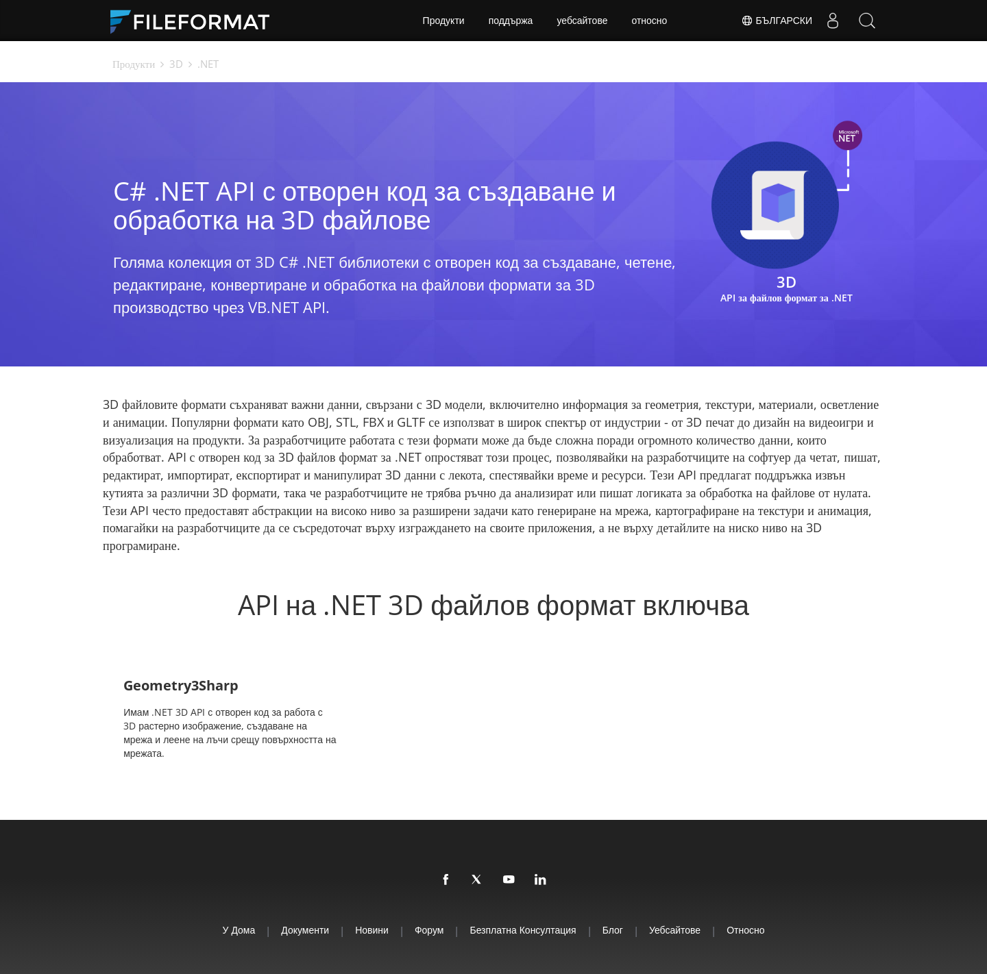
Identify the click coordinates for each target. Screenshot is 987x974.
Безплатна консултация (523, 929)
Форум (429, 929)
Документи (305, 929)
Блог (612, 929)
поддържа (511, 20)
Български (776, 20)
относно (649, 20)
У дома (239, 929)
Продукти (444, 20)
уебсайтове (582, 20)
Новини (372, 929)
